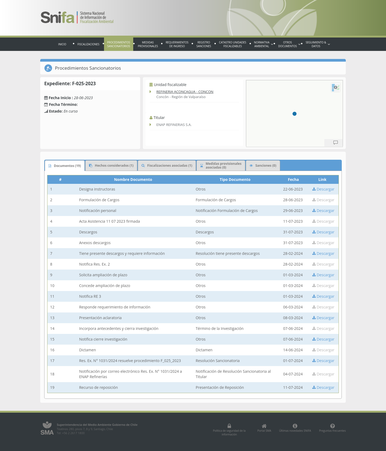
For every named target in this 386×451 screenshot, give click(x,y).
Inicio (62, 44)
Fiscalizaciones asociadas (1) (167, 165)
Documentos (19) (65, 165)
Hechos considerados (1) (111, 165)
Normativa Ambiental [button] (263, 44)
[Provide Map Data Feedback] (335, 143)
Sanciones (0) (263, 165)
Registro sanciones (203, 44)
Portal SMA (264, 428)
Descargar (323, 189)
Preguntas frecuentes (332, 428)
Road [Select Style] (335, 87)
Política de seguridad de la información (229, 429)
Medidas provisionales (148, 44)
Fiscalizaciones (88, 44)
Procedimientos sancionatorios (118, 44)
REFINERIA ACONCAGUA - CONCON (184, 91)
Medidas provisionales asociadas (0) (220, 165)
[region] (294, 113)
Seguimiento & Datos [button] (318, 44)
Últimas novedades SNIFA (295, 428)
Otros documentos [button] (289, 44)
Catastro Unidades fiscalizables (232, 44)
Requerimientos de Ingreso (177, 44)
